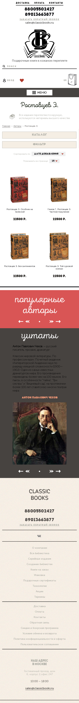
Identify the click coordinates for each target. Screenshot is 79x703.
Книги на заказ (39, 562)
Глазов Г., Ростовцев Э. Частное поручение (59, 210)
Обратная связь (39, 615)
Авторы (17, 126)
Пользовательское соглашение (39, 637)
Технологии (39, 579)
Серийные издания (39, 551)
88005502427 (39, 9)
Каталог (39, 134)
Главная (6, 126)
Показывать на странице (35, 161)
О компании (39, 541)
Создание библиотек (40, 557)
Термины (39, 589)
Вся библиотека (39, 546)
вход (9, 81)
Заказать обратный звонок (39, 19)
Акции (39, 584)
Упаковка (39, 568)
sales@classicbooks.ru (39, 22)
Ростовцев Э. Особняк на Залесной (20, 210)
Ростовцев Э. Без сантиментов (19, 266)
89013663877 (39, 15)
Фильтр (39, 144)
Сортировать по (22, 154)
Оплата (39, 3)
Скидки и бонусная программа (39, 621)
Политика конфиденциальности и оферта (39, 632)
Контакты (56, 3)
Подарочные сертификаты (39, 573)
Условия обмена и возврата (40, 626)
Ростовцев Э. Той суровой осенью (59, 267)
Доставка (23, 3)
